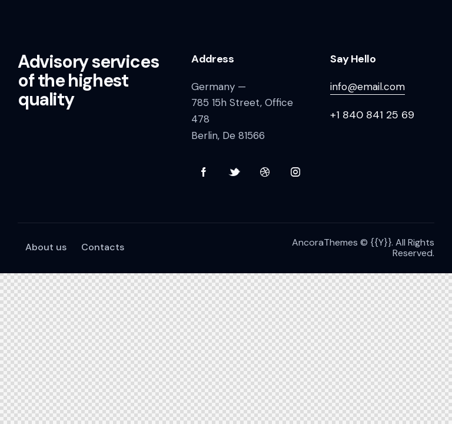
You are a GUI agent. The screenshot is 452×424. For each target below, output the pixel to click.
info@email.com (367, 86)
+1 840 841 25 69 (372, 115)
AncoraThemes (325, 242)
